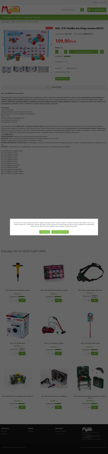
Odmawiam (45, 232)
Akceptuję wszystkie (60, 232)
